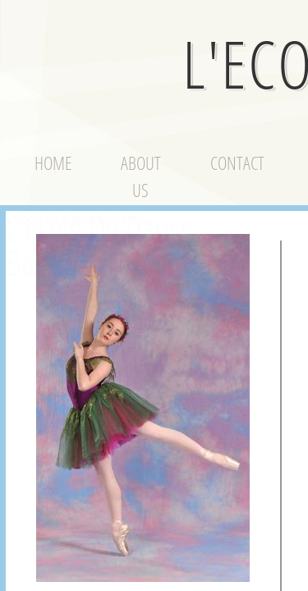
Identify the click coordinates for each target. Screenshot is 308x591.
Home (52, 162)
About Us (141, 176)
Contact (237, 162)
